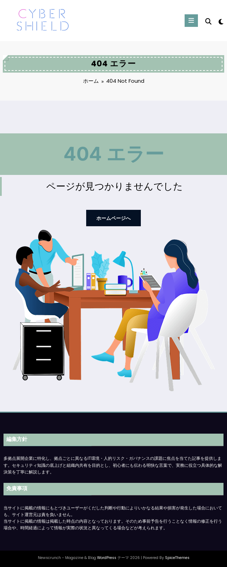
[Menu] (191, 20)
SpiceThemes (177, 556)
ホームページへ (113, 217)
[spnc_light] (220, 22)
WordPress (106, 556)
